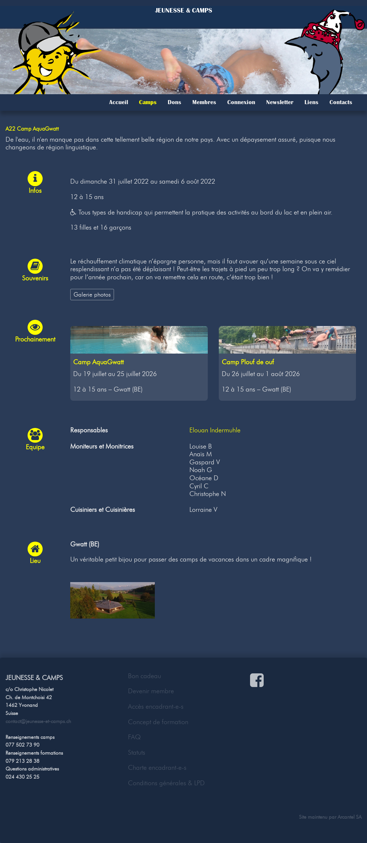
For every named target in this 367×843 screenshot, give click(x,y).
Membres (204, 102)
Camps (148, 102)
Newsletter (279, 102)
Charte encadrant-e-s (157, 768)
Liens (311, 102)
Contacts (340, 102)
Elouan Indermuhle (214, 430)
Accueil (118, 102)
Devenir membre (151, 691)
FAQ (134, 737)
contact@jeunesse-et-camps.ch (38, 721)
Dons (174, 102)
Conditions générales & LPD (166, 783)
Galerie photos (92, 294)
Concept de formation (158, 722)
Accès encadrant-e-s (156, 706)
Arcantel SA (349, 817)
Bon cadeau (144, 676)
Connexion (241, 102)
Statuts (136, 752)
